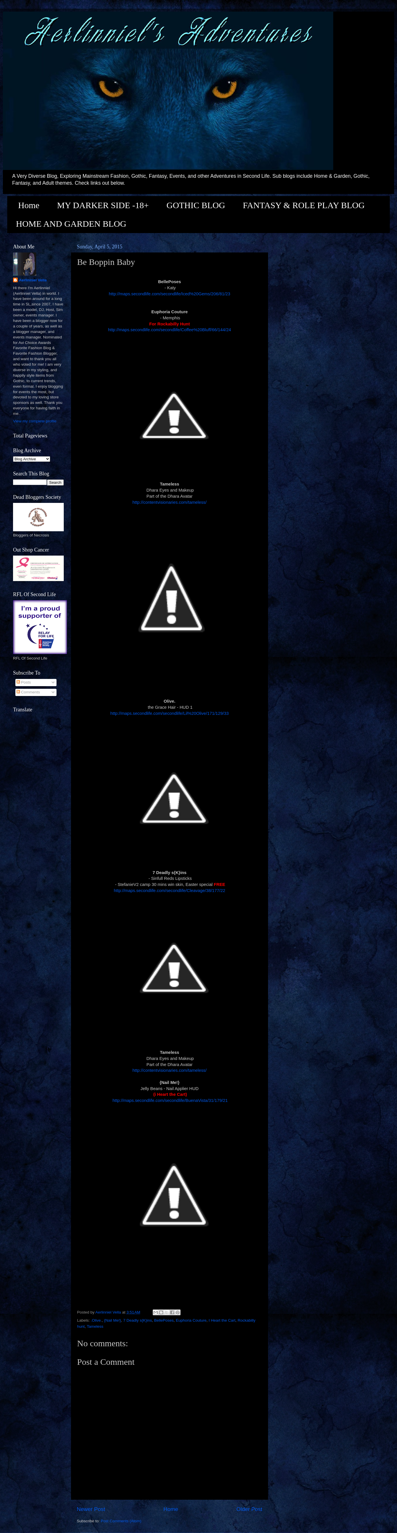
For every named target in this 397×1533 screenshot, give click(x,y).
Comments (28, 692)
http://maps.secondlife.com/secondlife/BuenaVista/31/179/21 (169, 1100)
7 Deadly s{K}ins (137, 1320)
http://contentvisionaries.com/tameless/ (169, 502)
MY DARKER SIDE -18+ (103, 205)
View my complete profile (35, 421)
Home (28, 205)
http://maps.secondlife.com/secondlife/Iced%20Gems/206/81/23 (169, 294)
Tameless (95, 1326)
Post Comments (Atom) (121, 1521)
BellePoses (164, 1320)
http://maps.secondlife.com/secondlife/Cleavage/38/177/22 (169, 890)
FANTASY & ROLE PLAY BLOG (304, 205)
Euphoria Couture (191, 1320)
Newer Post (91, 1509)
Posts (24, 682)
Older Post (249, 1509)
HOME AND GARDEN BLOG (71, 223)
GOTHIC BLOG (195, 205)
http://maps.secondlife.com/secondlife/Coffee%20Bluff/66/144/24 (169, 329)
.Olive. (96, 1320)
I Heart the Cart (222, 1320)
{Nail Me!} (112, 1320)
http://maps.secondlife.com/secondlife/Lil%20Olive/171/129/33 (169, 713)
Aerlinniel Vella (33, 280)
